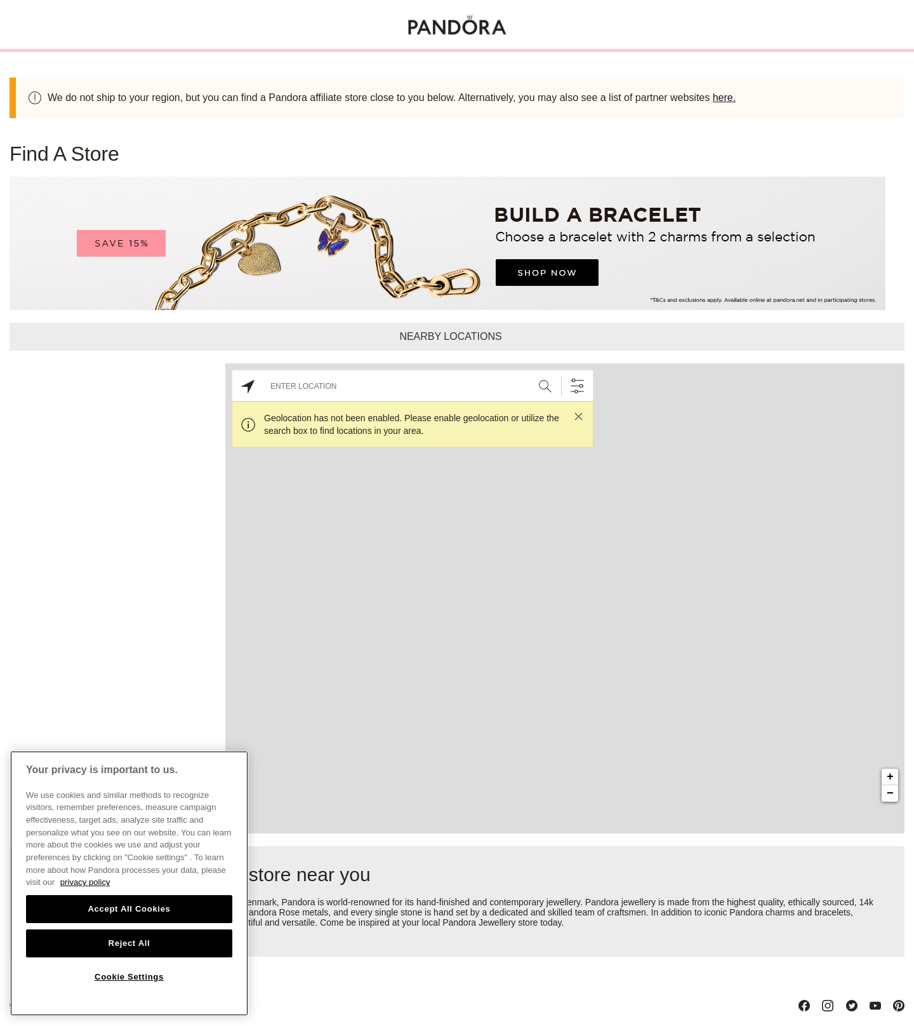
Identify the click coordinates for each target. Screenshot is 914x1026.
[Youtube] (875, 1005)
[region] (129, 883)
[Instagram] (827, 1005)
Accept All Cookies (129, 909)
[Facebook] (804, 1005)
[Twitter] (852, 1005)
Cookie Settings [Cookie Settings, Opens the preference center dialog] (129, 977)
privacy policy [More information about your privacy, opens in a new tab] (85, 882)
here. (724, 97)
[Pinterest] (898, 1005)
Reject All (129, 943)
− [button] (890, 793)
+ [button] (890, 777)
